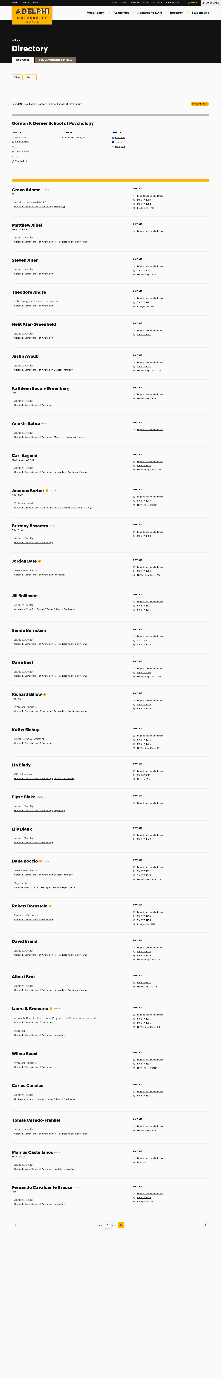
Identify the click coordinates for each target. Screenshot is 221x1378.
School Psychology (63, 370)
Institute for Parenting (64, 779)
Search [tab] (30, 77)
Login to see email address (150, 196)
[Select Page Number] (107, 1225)
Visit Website (21, 161)
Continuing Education (24, 609)
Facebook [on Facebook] (120, 138)
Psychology (59, 206)
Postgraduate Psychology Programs (71, 242)
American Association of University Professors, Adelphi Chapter (45, 887)
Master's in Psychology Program (69, 437)
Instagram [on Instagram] (120, 147)
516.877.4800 (22, 142)
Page (99, 1225)
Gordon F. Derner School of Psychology (33, 206)
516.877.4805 (22, 151)
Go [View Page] (120, 1225)
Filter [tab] (17, 77)
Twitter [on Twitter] (118, 142)
